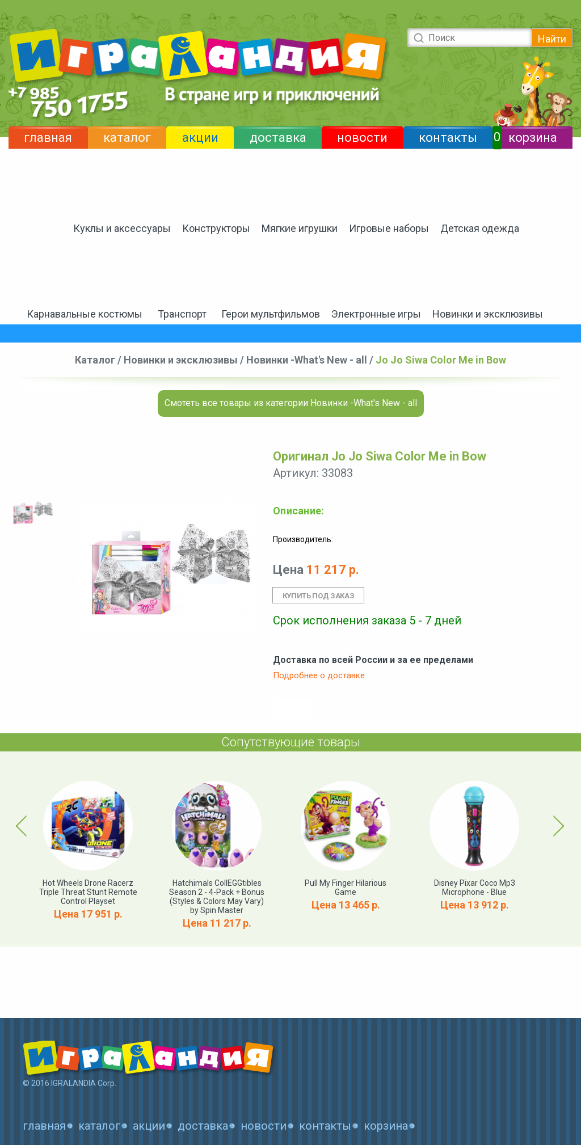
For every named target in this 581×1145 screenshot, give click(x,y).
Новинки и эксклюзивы (487, 314)
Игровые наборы (389, 228)
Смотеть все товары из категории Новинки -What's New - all (291, 403)
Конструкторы (216, 228)
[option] (31, 512)
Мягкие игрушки (300, 228)
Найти (552, 39)
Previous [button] (23, 826)
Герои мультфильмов (270, 314)
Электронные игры (376, 314)
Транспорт (182, 314)
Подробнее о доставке (319, 675)
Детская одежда (479, 228)
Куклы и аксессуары (122, 228)
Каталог (95, 360)
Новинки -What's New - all (306, 360)
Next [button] (557, 826)
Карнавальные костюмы (84, 314)
